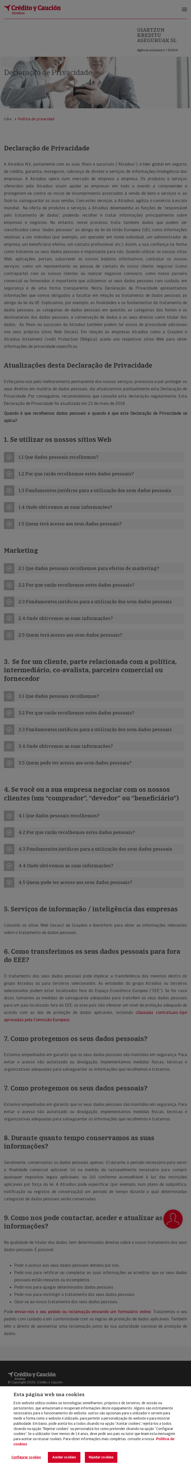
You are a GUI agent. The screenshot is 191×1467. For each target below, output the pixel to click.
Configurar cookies (26, 1457)
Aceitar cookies (64, 1457)
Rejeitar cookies (101, 1457)
